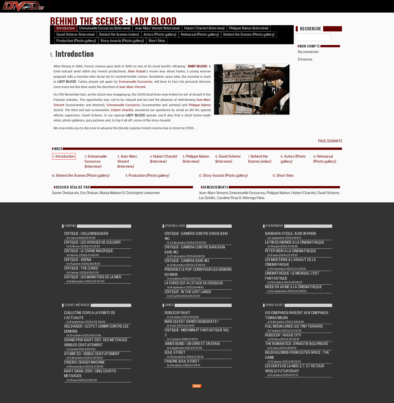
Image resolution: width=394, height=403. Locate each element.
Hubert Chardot (122, 110)
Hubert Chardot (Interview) (204, 28)
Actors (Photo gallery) (159, 34)
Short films (157, 40)
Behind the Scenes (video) (119, 34)
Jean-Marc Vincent (132, 87)
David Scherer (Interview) (76, 34)
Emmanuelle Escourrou (136, 81)
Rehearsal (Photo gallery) (200, 34)
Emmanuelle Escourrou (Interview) (104, 28)
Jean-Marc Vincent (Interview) (157, 28)
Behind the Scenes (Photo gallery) (249, 34)
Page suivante (331, 141)
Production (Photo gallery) (76, 40)
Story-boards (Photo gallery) (122, 40)
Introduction (66, 28)
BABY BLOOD (197, 66)
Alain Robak (136, 71)
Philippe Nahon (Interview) (248, 28)
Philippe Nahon (200, 105)
